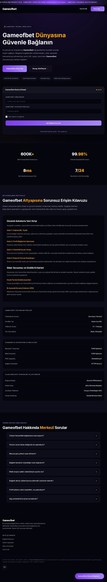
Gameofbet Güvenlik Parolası (17, 107)
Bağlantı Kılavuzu (8, 539)
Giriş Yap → (97, 9)
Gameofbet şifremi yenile (48, 131)
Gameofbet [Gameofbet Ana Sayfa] (10, 8)
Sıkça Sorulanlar (8, 546)
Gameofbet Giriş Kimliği (15, 97)
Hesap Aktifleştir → (40, 69)
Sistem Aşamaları (8, 542)
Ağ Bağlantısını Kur (53, 123)
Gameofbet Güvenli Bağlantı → (89, 576)
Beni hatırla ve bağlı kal (16, 117)
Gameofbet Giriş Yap (14, 69)
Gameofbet (9, 520)
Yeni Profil (83, 9)
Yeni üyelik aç (62, 131)
